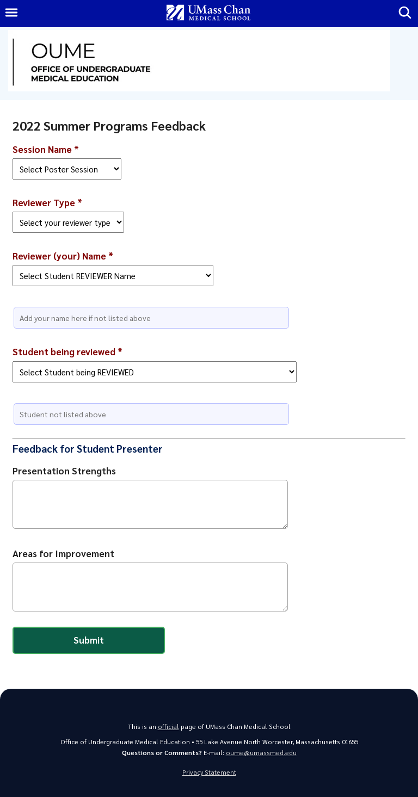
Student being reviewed (67, 351)
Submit (88, 640)
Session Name (46, 149)
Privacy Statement (209, 772)
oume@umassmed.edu (261, 753)
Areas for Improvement (63, 553)
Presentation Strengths (64, 471)
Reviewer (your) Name (63, 256)
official (168, 726)
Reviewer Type (47, 202)
